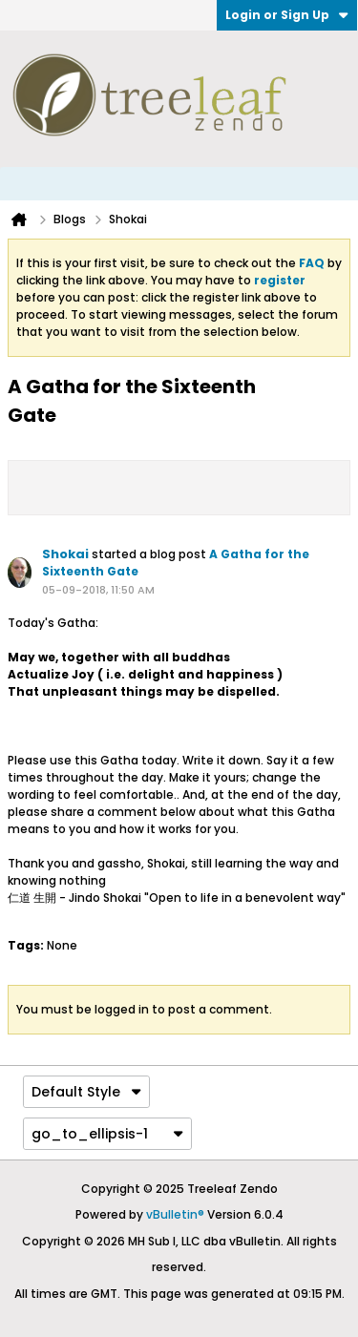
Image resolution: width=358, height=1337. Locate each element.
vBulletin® (175, 1214)
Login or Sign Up (286, 15)
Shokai (65, 554)
